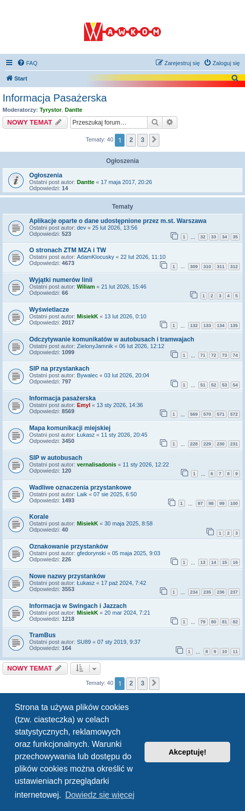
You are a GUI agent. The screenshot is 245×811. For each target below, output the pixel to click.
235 (207, 592)
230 (220, 444)
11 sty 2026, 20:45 (124, 435)
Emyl (83, 405)
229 (207, 444)
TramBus (42, 635)
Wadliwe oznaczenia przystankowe (80, 487)
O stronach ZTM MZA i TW (67, 250)
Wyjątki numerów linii (60, 279)
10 (224, 651)
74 (235, 355)
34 (224, 236)
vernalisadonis (96, 464)
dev (81, 228)
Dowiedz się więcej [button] (99, 794)
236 (220, 592)
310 (207, 266)
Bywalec (87, 375)
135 (234, 325)
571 (220, 414)
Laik (82, 494)
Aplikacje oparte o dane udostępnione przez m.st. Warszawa (118, 221)
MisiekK (87, 316)
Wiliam (86, 286)
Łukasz (86, 435)
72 (213, 355)
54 (235, 385)
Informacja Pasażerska (55, 98)
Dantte (73, 110)
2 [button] (131, 140)
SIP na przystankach (59, 368)
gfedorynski (91, 553)
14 (213, 562)
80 (213, 621)
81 (224, 621)
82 (235, 621)
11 (235, 651)
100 (234, 503)
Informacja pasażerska (62, 398)
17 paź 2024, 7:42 (123, 583)
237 (234, 592)
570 (207, 414)
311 (220, 266)
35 (235, 236)
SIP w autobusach (55, 457)
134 (220, 325)
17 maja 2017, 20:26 (126, 182)
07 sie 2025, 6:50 (114, 494)
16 (235, 562)
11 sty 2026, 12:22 (145, 464)
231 (234, 444)
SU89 (84, 642)
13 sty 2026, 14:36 (119, 405)
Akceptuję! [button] (188, 752)
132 (194, 325)
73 (224, 355)
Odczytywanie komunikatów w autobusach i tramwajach (111, 339)
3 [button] (142, 140)
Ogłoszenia (46, 175)
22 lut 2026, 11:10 (143, 257)
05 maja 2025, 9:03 (136, 553)
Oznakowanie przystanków (68, 546)
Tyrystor (50, 110)
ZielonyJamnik (95, 346)
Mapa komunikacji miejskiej (70, 428)
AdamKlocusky (95, 257)
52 (213, 385)
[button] (154, 140)
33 (213, 236)
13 (203, 562)
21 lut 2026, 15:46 (124, 286)
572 (234, 414)
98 (211, 503)
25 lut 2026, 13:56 (114, 228)
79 (203, 621)
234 (194, 592)
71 (203, 355)
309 (194, 266)
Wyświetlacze (49, 309)
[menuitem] (27, 63)
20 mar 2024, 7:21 (127, 613)
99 (221, 503)
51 (203, 385)
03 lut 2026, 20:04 (126, 375)
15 (224, 562)
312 (234, 266)
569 (194, 414)
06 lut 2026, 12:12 (141, 346)
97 (200, 503)
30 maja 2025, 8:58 (129, 523)
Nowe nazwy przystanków (67, 576)
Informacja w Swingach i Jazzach (78, 606)
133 (207, 325)
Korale (39, 516)
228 (194, 444)
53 (224, 385)
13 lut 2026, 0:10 (126, 316)
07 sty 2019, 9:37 (118, 642)
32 (203, 236)
